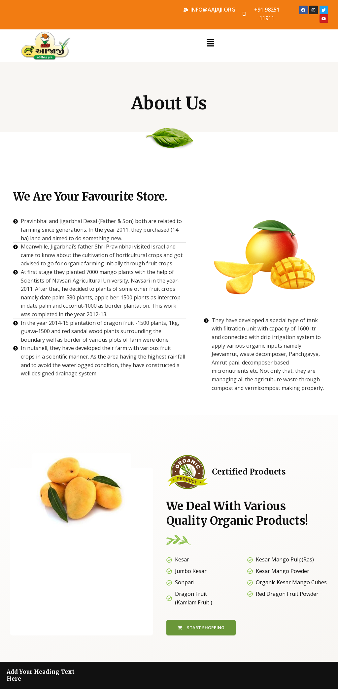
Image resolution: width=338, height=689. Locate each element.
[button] (210, 43)
